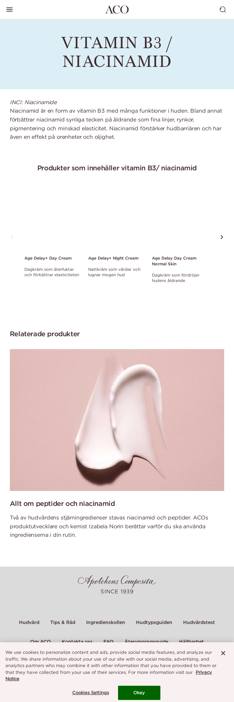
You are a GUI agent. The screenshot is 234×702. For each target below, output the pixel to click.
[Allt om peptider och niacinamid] (117, 420)
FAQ (108, 642)
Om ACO (40, 642)
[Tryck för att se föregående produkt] (12, 237)
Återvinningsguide (146, 642)
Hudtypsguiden (154, 622)
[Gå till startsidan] (117, 9)
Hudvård (29, 622)
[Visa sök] (223, 9)
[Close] (223, 656)
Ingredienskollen (105, 622)
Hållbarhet (191, 642)
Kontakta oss (77, 642)
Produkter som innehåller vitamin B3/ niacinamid (117, 168)
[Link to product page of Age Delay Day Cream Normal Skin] (180, 218)
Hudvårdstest (199, 622)
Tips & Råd (62, 622)
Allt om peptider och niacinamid (62, 503)
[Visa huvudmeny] (9, 9)
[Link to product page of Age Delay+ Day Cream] (52, 218)
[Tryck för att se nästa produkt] (222, 237)
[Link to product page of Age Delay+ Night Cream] (116, 218)
